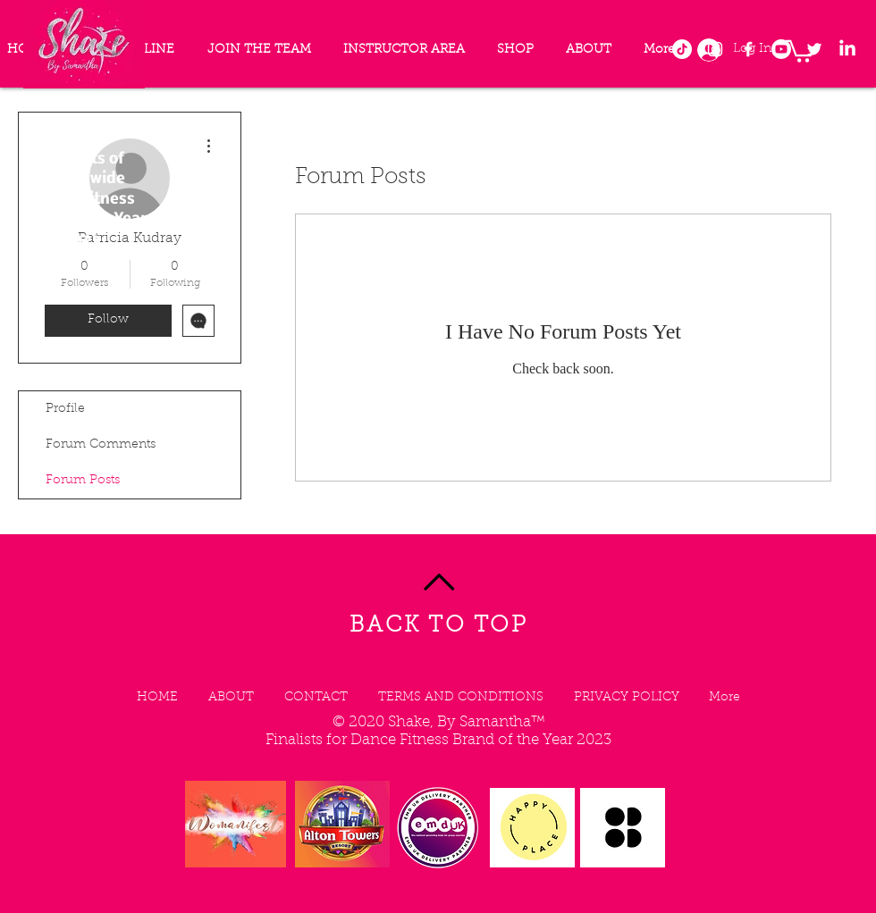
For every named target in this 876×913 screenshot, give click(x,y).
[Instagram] (715, 49)
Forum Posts (83, 480)
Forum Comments (101, 445)
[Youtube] (781, 49)
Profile (65, 409)
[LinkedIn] (847, 49)
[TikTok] (682, 49)
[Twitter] (814, 49)
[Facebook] (748, 49)
